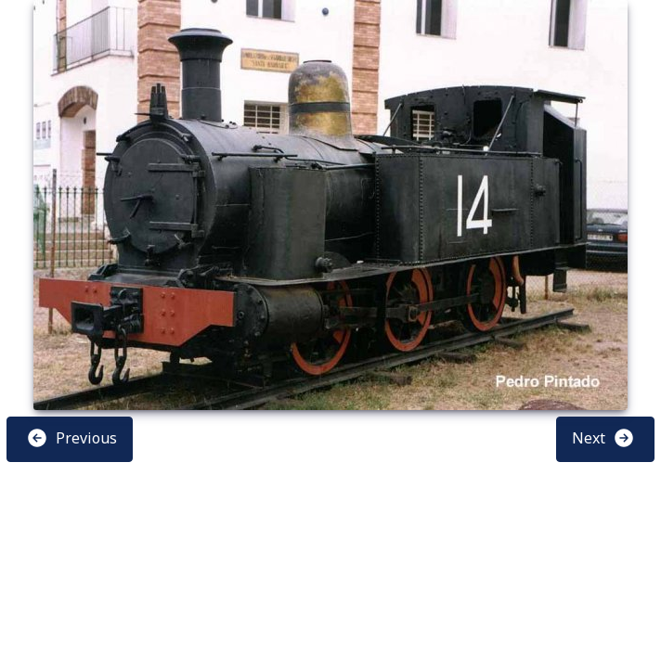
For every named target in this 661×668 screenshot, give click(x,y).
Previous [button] (71, 438)
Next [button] (603, 438)
